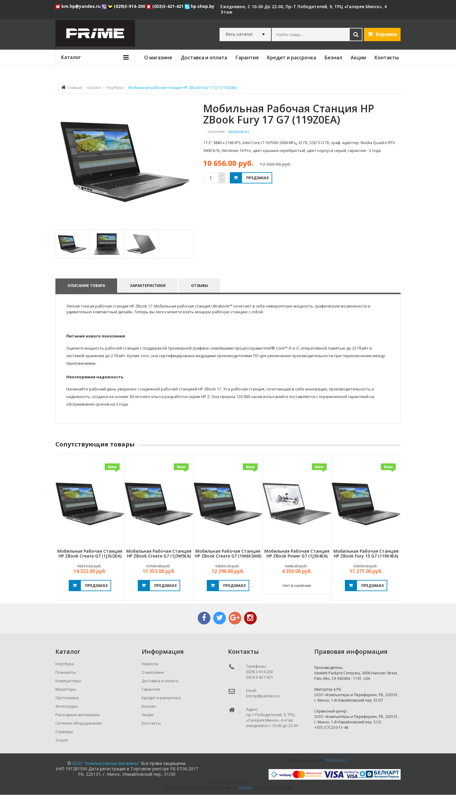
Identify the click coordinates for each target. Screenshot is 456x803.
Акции (358, 57)
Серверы (64, 739)
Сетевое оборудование (78, 731)
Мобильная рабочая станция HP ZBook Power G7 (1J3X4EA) (296, 561)
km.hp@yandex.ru (78, 6)
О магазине (158, 57)
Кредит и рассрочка (291, 57)
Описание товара (86, 293)
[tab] (72, 252)
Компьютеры (68, 689)
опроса (245, 795)
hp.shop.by (199, 6)
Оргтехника (66, 706)
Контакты (387, 57)
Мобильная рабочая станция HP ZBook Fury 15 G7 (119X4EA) (365, 561)
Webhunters (336, 768)
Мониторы (65, 697)
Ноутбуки (114, 87)
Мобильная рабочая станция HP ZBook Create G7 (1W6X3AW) (228, 561)
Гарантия (247, 57)
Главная (75, 87)
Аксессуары (66, 714)
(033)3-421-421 (165, 6)
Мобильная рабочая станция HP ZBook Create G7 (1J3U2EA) (89, 561)
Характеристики (148, 293)
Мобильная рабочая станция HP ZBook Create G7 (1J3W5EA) (158, 561)
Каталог (94, 87)
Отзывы (199, 293)
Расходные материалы (77, 723)
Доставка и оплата (204, 57)
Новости (150, 672)
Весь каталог (239, 34)
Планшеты (65, 680)
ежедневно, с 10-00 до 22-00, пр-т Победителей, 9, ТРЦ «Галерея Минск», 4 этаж (303, 9)
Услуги (61, 748)
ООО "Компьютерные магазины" (106, 771)
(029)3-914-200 (127, 6)
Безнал (333, 57)
